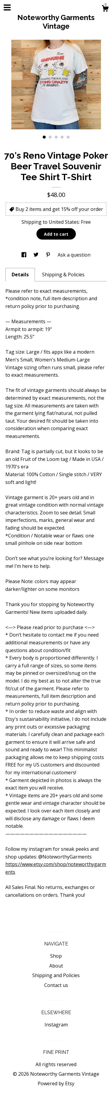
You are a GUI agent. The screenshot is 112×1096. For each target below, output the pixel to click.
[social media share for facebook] (24, 255)
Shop (56, 956)
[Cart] (105, 9)
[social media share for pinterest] (49, 255)
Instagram (56, 1024)
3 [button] (56, 137)
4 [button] (62, 137)
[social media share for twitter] (36, 255)
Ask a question (74, 255)
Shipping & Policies (63, 274)
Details (20, 274)
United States (64, 222)
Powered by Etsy (56, 1083)
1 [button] (44, 137)
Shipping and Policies (56, 975)
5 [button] (68, 137)
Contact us (56, 985)
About (56, 965)
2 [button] (50, 137)
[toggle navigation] (7, 7)
